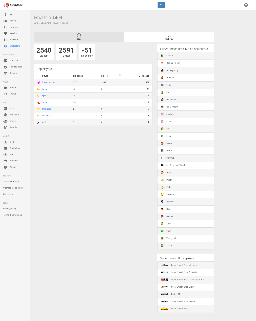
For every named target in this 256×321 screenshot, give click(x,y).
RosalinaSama (49, 82)
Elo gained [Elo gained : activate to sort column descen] (78, 76)
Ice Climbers (169, 107)
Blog (8, 142)
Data (36, 23)
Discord (10, 108)
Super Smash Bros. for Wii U (179, 272)
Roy (165, 209)
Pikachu (167, 194)
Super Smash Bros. (175, 308)
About (9, 167)
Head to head (12, 66)
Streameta (8, 194)
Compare (10, 60)
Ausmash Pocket (11, 181)
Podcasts (11, 114)
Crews (9, 121)
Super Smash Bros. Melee (178, 301)
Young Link (168, 238)
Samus (167, 216)
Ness (166, 172)
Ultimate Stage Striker (13, 188)
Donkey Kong (169, 70)
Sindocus (46, 115)
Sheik (166, 223)
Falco (166, 85)
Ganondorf (168, 99)
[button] (246, 5)
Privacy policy (9, 208)
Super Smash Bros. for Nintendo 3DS (182, 279)
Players (9, 21)
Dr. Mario (167, 77)
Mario (166, 143)
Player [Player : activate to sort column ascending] (45, 76)
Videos (9, 87)
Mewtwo (167, 158)
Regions (10, 160)
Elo (8, 14)
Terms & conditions (12, 215)
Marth (166, 150)
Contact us (11, 148)
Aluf (44, 122)
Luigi (166, 136)
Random (167, 201)
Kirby (166, 121)
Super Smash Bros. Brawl (177, 287)
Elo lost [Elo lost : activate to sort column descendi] (104, 76)
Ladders (10, 27)
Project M (170, 294)
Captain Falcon (170, 63)
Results (10, 33)
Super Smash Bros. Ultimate (179, 265)
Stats (79, 37)
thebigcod (46, 109)
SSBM (56, 23)
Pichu (166, 187)
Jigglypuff (168, 114)
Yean (44, 102)
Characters (11, 46)
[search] (95, 5)
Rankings (10, 39)
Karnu (44, 89)
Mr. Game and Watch (173, 165)
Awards (10, 127)
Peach (166, 180)
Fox (165, 92)
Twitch (9, 94)
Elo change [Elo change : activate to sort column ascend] (144, 76)
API (8, 154)
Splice (45, 96)
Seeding (10, 73)
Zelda (166, 245)
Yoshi (166, 231)
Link (165, 129)
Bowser (167, 55)
